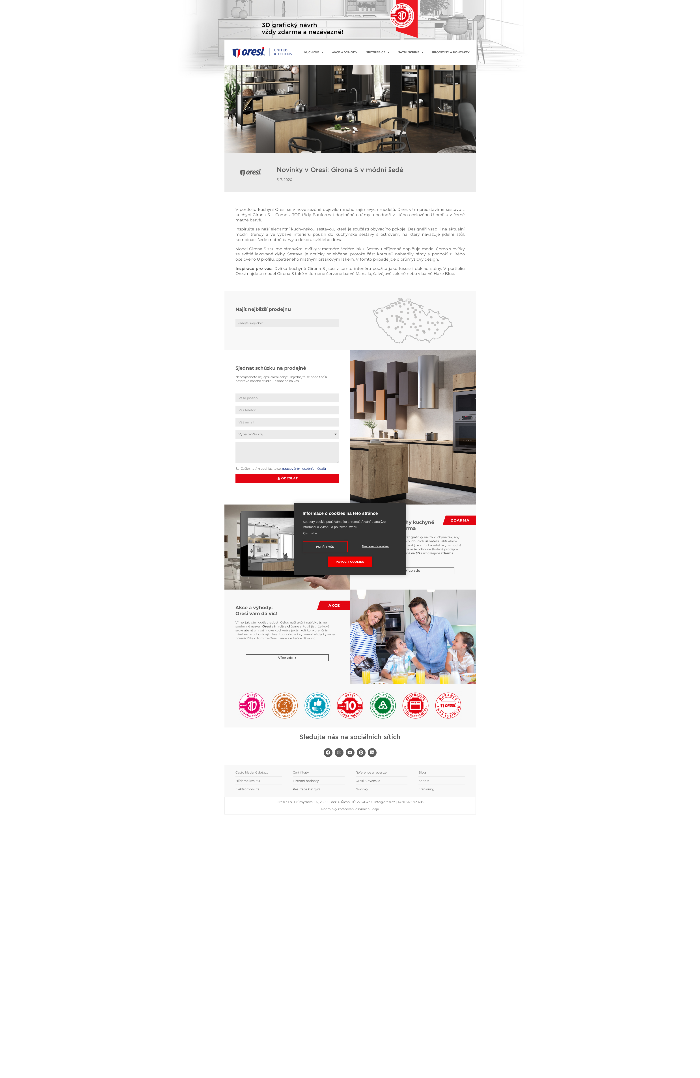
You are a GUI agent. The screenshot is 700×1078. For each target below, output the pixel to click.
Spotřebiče (377, 52)
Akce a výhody (344, 52)
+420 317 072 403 (411, 802)
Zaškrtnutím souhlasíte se (283, 469)
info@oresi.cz (384, 802)
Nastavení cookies (375, 546)
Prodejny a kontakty (451, 52)
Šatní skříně (410, 52)
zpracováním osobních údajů (304, 469)
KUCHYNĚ (313, 52)
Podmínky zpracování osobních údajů (350, 809)
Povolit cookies (350, 562)
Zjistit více (310, 533)
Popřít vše (325, 546)
